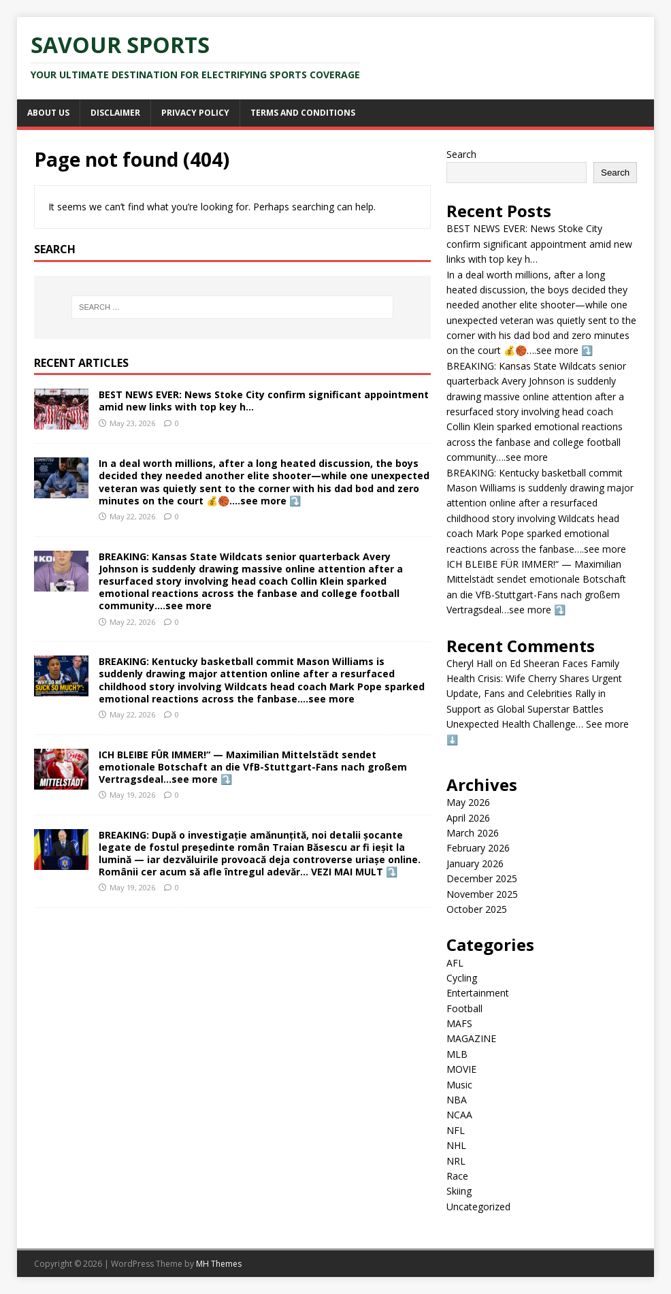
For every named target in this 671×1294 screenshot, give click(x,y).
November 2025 (482, 894)
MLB (457, 1054)
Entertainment (477, 992)
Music (459, 1084)
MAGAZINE (471, 1038)
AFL (454, 962)
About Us (48, 112)
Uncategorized (478, 1206)
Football (464, 1008)
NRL (455, 1160)
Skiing (459, 1190)
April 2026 (468, 817)
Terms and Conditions (302, 112)
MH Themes (219, 1263)
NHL (456, 1145)
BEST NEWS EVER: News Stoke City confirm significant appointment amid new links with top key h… (264, 400)
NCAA (459, 1114)
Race (457, 1175)
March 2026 (472, 832)
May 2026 (468, 802)
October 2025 (476, 909)
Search (461, 154)
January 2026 (475, 863)
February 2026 (478, 847)
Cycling (461, 977)
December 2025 (481, 878)
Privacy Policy (195, 112)
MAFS (459, 1023)
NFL (455, 1130)
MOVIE (461, 1069)
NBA (456, 1099)
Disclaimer (115, 112)
